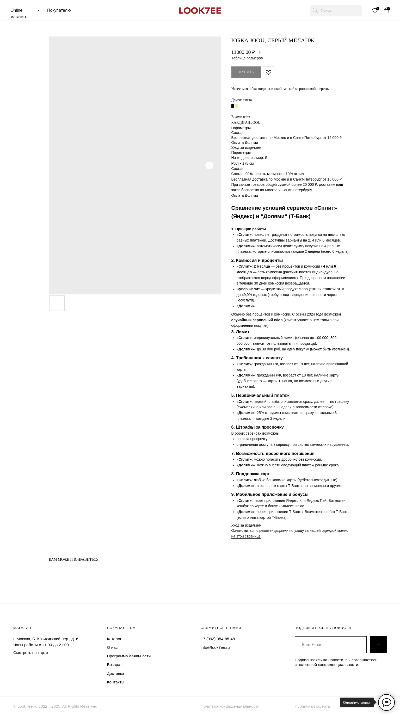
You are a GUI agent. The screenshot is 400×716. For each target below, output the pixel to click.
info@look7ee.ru (215, 647)
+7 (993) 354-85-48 (218, 639)
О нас (112, 647)
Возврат (114, 664)
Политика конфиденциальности (230, 706)
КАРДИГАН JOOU (246, 123)
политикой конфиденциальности (328, 664)
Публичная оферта (312, 706)
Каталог (114, 639)
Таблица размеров (247, 58)
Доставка (115, 673)
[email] (331, 644)
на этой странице (246, 536)
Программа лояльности (129, 656)
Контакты (115, 682)
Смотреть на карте (30, 652)
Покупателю (59, 10)
